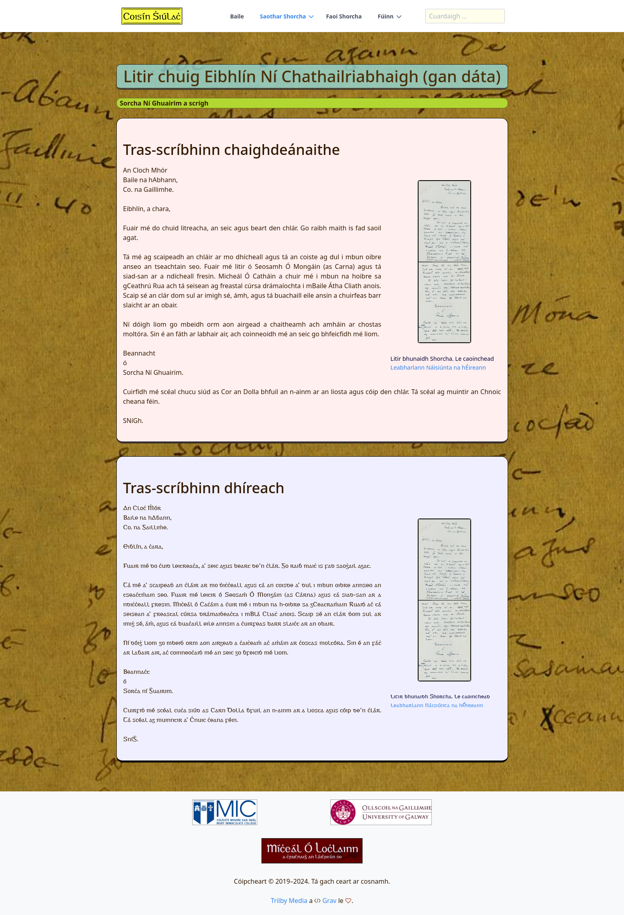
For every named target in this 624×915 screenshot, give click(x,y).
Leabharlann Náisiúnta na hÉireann (438, 367)
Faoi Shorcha (344, 16)
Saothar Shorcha (283, 16)
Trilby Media (289, 900)
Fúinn (385, 16)
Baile (237, 16)
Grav (329, 900)
